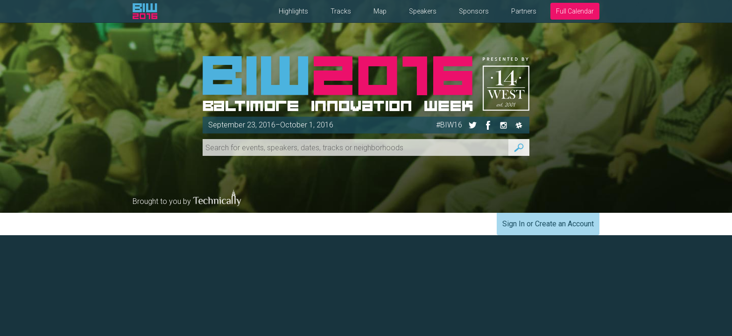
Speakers (422, 11)
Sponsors (474, 11)
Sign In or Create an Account (548, 223)
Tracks (341, 11)
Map (380, 11)
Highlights (293, 11)
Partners (523, 11)
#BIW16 (449, 124)
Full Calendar (575, 11)
